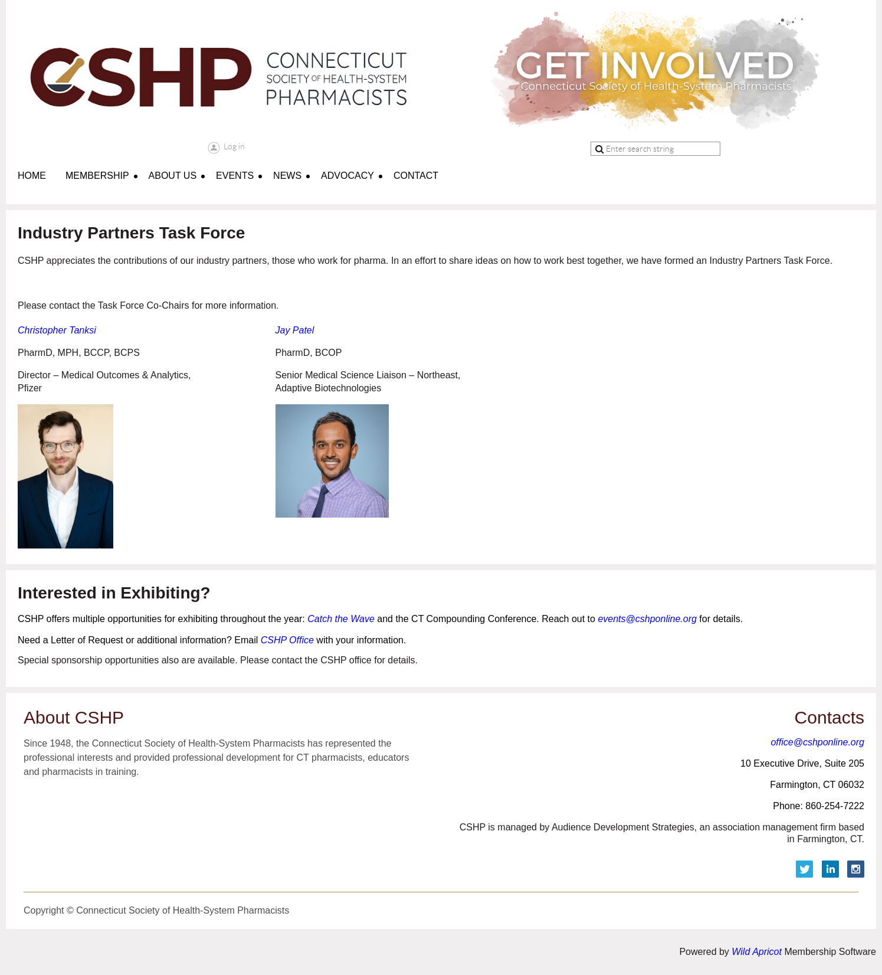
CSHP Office (286, 640)
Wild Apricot (757, 952)
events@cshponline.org (647, 619)
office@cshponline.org (817, 742)
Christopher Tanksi (57, 330)
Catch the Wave (341, 619)
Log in (234, 146)
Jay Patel (295, 330)
